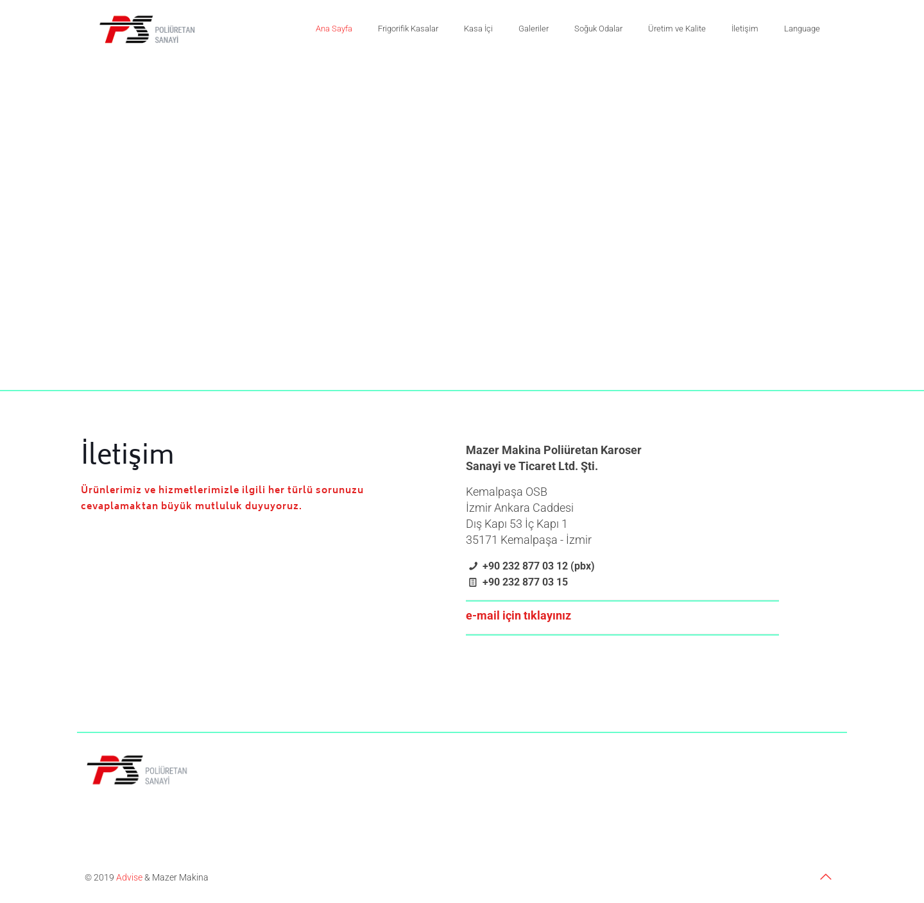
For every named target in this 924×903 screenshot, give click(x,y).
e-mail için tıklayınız (518, 615)
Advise (129, 877)
